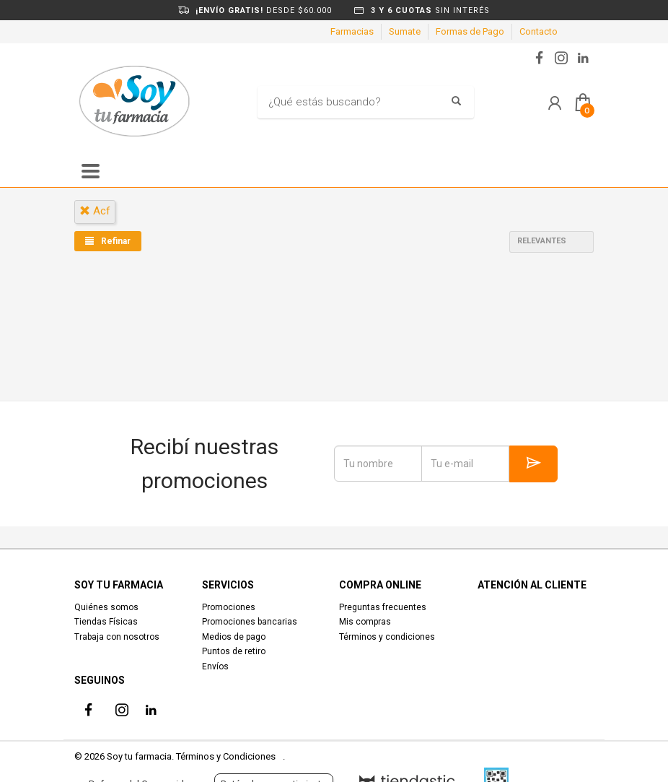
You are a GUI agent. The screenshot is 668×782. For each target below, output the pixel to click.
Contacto (538, 31)
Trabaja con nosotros (116, 637)
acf (94, 210)
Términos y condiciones (387, 637)
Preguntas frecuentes (382, 607)
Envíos (215, 666)
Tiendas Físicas (106, 622)
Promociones (228, 607)
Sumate (405, 31)
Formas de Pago (470, 31)
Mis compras (365, 622)
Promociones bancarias (249, 622)
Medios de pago (233, 637)
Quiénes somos (106, 607)
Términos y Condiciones (226, 756)
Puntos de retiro (233, 651)
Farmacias (352, 31)
